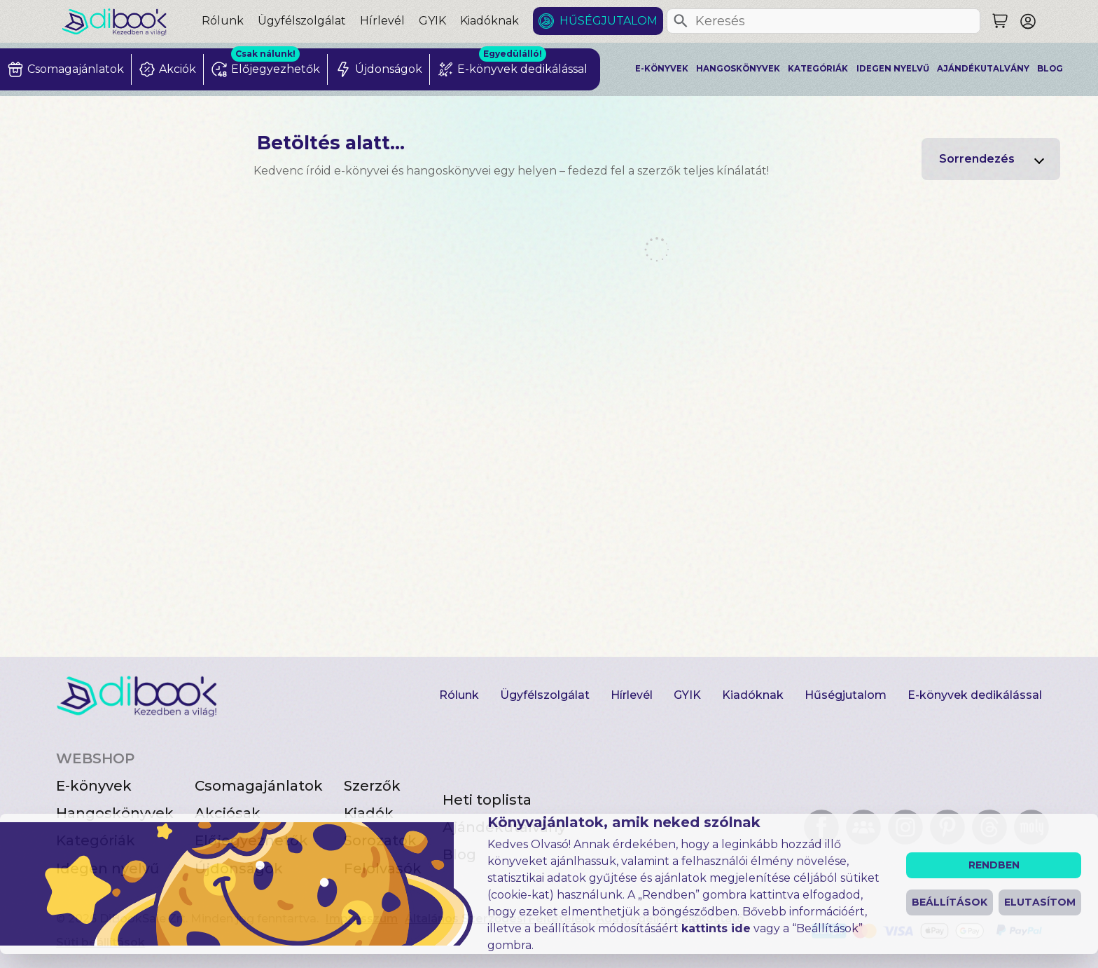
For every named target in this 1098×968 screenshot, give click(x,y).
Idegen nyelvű (892, 69)
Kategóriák (818, 69)
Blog (1050, 69)
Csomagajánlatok (259, 785)
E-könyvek (661, 69)
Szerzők (372, 785)
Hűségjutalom (609, 20)
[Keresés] (681, 21)
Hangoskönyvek (738, 69)
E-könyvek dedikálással (975, 695)
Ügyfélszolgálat (302, 20)
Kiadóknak (489, 20)
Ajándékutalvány (983, 69)
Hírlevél (382, 20)
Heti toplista (487, 799)
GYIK (432, 20)
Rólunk (223, 20)
